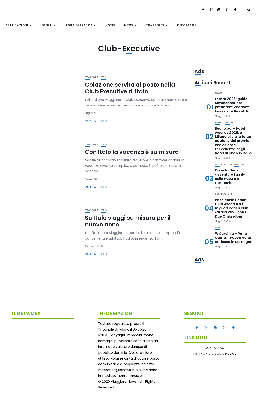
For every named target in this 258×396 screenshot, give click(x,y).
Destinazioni (16, 25)
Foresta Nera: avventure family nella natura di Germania (230, 176)
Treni (104, 77)
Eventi (47, 25)
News (128, 25)
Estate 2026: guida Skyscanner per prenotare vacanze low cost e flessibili (232, 105)
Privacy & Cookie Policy (215, 353)
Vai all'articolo (96, 121)
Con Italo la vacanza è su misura (132, 152)
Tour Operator (79, 25)
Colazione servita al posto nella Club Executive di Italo (130, 88)
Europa (239, 164)
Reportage (186, 25)
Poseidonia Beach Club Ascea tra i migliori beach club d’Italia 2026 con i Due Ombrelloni (231, 208)
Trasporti (155, 25)
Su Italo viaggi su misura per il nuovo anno (128, 221)
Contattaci (215, 347)
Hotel (110, 25)
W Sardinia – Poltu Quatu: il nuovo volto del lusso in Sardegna (233, 237)
